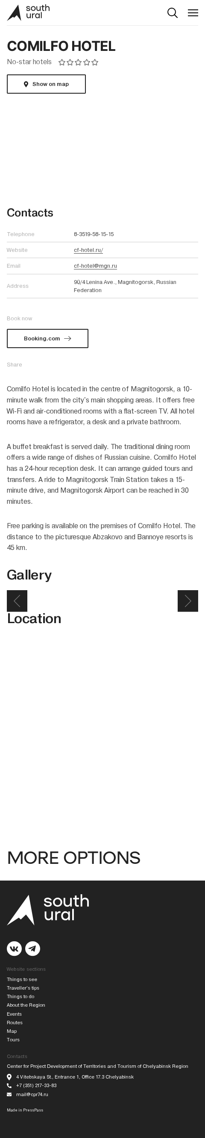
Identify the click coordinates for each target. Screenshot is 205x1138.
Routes (15, 1023)
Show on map (50, 84)
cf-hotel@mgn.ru (95, 266)
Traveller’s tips (23, 988)
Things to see (22, 979)
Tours (13, 1040)
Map (12, 1031)
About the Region (26, 1005)
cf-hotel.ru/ (88, 250)
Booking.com (42, 338)
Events (14, 1014)
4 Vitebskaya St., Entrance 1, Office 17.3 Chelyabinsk (75, 1077)
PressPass (33, 1110)
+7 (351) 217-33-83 (36, 1085)
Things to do (20, 996)
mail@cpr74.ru (32, 1094)
